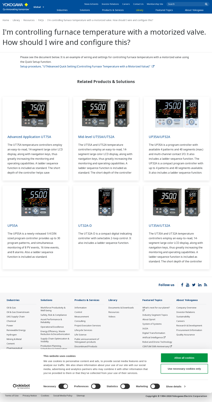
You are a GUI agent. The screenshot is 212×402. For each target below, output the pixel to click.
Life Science (80, 334)
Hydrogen (12, 334)
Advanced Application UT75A (30, 136)
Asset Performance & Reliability (51, 321)
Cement (11, 343)
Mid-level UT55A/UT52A (96, 136)
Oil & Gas (11, 307)
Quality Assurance (185, 334)
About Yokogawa (194, 10)
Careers (126, 4)
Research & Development (189, 325)
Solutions (85, 10)
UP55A (12, 225)
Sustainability (183, 316)
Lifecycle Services (83, 330)
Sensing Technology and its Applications (156, 352)
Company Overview (186, 307)
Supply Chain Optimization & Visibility (55, 340)
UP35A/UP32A (159, 136)
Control (78, 312)
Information (81, 307)
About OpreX (148, 319)
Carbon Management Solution (51, 355)
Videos (111, 316)
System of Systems (152, 323)
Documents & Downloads (121, 307)
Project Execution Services (88, 325)
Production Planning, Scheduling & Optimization (54, 347)
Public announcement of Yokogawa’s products (87, 341)
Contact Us (138, 4)
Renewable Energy (16, 330)
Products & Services (113, 10)
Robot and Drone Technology (157, 342)
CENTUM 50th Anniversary (155, 346)
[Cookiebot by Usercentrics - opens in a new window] (21, 395)
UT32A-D (85, 225)
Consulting (80, 321)
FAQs (41, 20)
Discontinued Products (86, 346)
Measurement (82, 316)
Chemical (11, 321)
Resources (29, 20)
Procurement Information (189, 330)
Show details (174, 395)
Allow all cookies (184, 366)
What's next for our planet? (156, 307)
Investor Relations (110, 4)
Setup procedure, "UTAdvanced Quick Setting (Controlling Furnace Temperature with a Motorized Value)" (87, 66)
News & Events (91, 4)
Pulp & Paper (13, 357)
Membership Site (155, 4)
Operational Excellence (52, 326)
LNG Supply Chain (16, 316)
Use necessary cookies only (184, 377)
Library (139, 10)
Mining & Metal (14, 339)
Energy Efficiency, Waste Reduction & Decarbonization (55, 333)
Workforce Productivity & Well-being (53, 309)
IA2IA (145, 328)
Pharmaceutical (14, 348)
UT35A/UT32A (160, 225)
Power (10, 325)
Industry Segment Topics (155, 315)
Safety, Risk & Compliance (54, 315)
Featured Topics (164, 10)
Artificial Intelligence (152, 337)
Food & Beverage (15, 352)
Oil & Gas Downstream (18, 312)
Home (5, 20)
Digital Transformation (153, 333)
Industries (62, 10)
